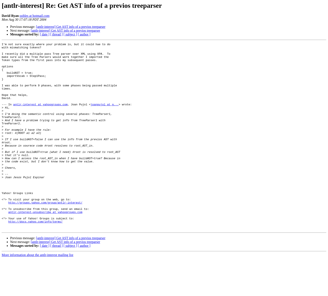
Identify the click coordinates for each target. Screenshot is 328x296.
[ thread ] (56, 34)
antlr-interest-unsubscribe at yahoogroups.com (45, 246)
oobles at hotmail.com (35, 16)
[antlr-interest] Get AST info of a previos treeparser (71, 27)
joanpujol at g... (105, 117)
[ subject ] (70, 34)
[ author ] (84, 34)
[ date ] (44, 34)
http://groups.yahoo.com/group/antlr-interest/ (45, 235)
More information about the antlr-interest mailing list (37, 292)
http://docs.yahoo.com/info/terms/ (35, 257)
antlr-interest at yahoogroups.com (40, 117)
